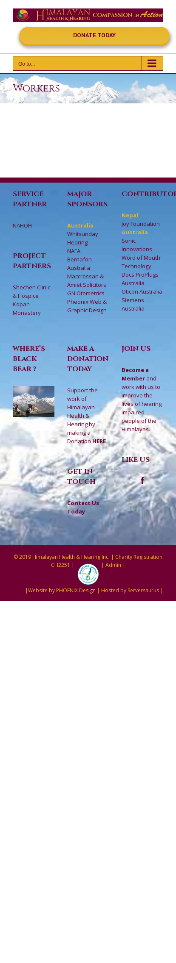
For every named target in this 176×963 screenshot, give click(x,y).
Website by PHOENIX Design (62, 590)
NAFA (73, 251)
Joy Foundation (141, 224)
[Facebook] (142, 480)
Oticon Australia (142, 291)
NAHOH (22, 225)
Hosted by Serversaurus (130, 590)
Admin (113, 565)
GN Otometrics (86, 293)
